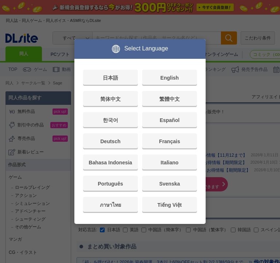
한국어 (110, 120)
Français (169, 141)
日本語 (110, 78)
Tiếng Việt (170, 205)
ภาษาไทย (110, 205)
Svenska (169, 184)
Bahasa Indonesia (110, 162)
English (169, 78)
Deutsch (110, 141)
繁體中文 (169, 99)
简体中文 (110, 99)
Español (169, 120)
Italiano (170, 162)
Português (110, 184)
